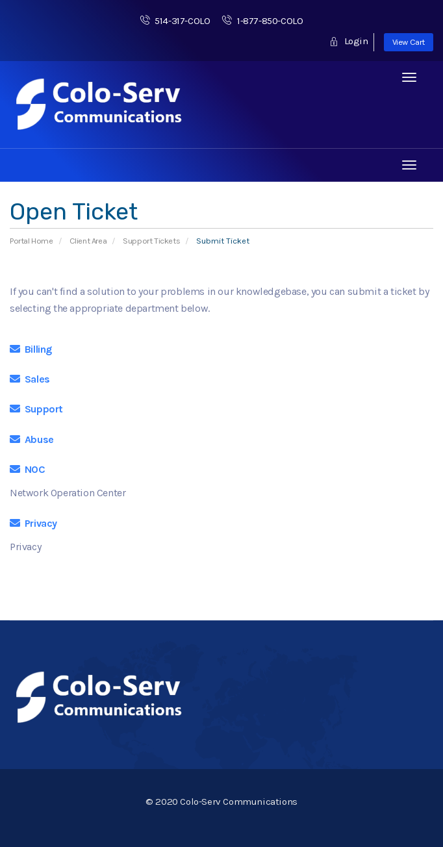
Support (36, 409)
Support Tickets (151, 241)
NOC (27, 469)
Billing (31, 349)
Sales (30, 379)
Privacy (33, 523)
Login (348, 41)
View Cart (408, 42)
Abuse (32, 439)
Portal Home (31, 241)
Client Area (88, 241)
